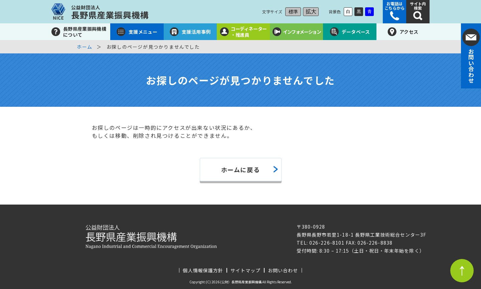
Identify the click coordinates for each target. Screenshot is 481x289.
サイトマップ (245, 270)
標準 (293, 11)
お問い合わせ (283, 270)
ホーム (85, 46)
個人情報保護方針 (203, 270)
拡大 (311, 11)
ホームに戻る (240, 169)
